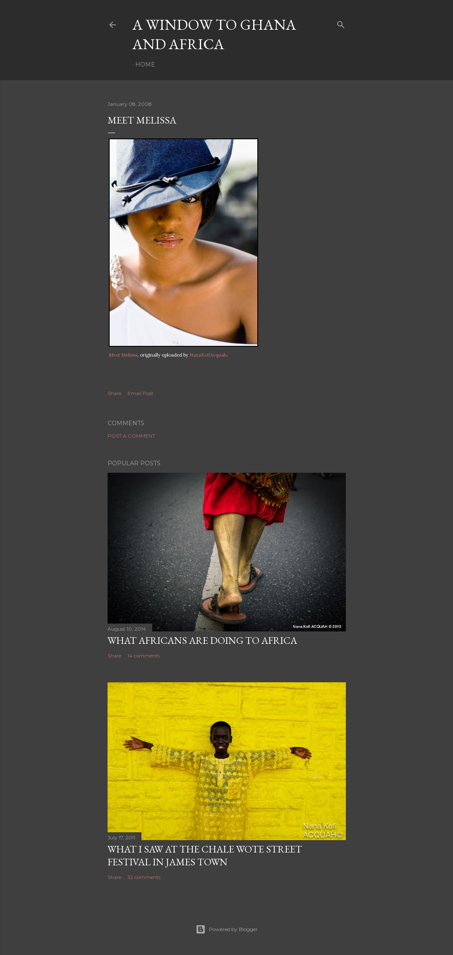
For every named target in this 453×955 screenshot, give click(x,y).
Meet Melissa (123, 355)
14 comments (143, 656)
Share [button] (114, 393)
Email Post (140, 393)
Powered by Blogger (227, 929)
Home (145, 64)
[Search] (341, 23)
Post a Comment (131, 436)
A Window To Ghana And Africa (214, 34)
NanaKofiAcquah (208, 355)
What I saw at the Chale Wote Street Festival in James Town (205, 855)
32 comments (144, 877)
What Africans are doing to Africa (202, 640)
